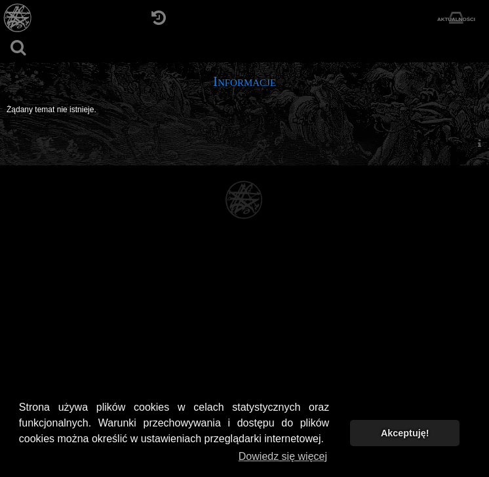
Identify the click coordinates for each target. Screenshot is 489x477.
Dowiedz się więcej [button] (283, 456)
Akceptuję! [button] (405, 433)
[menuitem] (479, 142)
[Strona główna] (18, 18)
